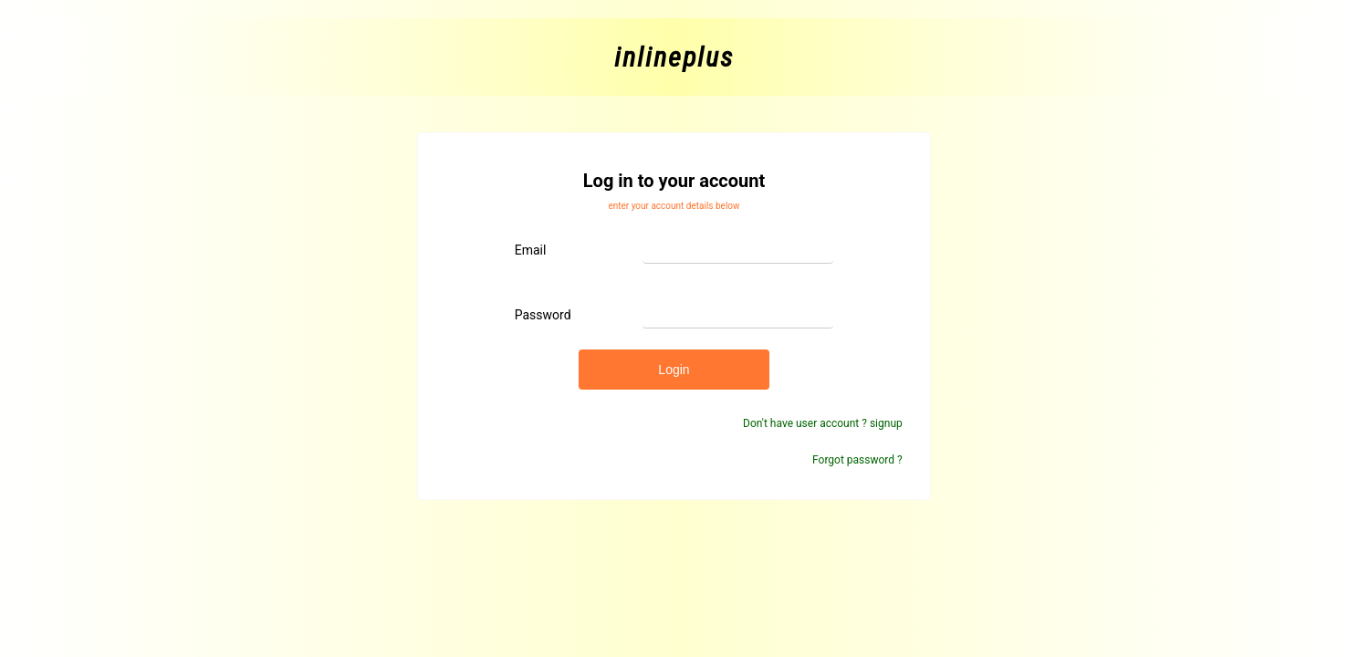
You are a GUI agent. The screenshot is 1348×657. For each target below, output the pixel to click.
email (531, 250)
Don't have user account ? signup (823, 423)
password (543, 315)
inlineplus (674, 57)
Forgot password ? (857, 460)
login (673, 369)
